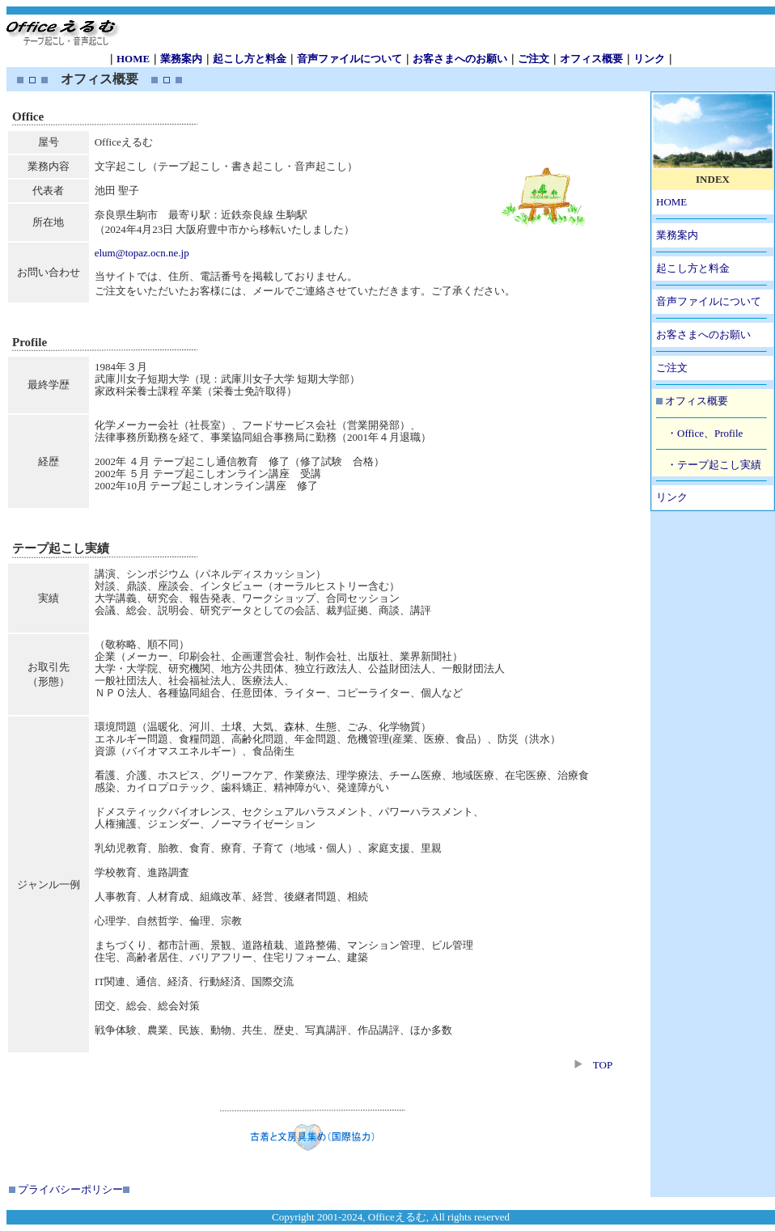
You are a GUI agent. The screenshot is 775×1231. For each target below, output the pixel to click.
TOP (602, 1065)
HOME (133, 59)
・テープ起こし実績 (714, 465)
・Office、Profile (705, 433)
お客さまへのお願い (460, 59)
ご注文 (533, 59)
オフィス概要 (591, 59)
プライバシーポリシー (70, 1189)
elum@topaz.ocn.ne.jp (142, 253)
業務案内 (181, 59)
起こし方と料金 (249, 59)
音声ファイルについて (349, 59)
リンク (649, 59)
